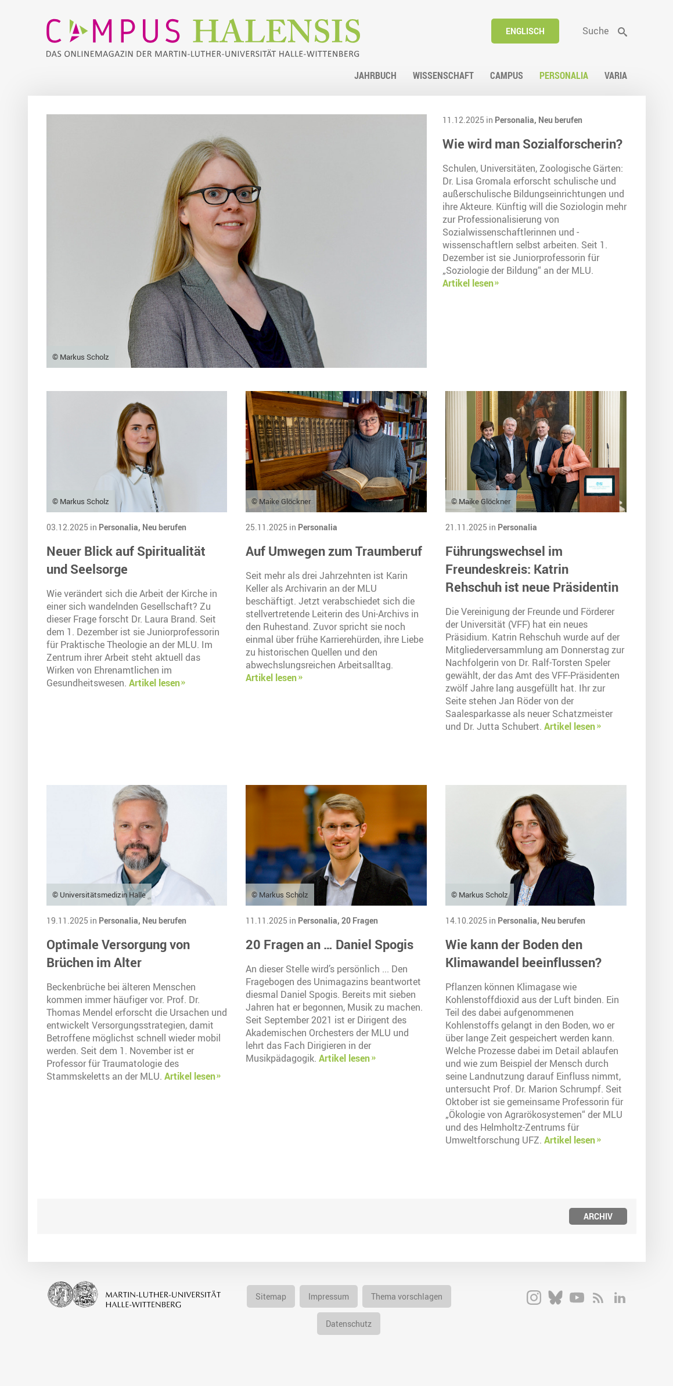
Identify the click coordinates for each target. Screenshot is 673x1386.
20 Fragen (359, 920)
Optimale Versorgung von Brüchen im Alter (118, 953)
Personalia (317, 527)
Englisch (525, 31)
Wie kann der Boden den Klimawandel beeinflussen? (523, 953)
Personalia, (516, 119)
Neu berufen (560, 119)
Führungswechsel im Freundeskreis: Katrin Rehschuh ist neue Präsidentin (531, 569)
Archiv (598, 1216)
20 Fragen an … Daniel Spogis (329, 944)
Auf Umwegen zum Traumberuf (334, 551)
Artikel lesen (468, 283)
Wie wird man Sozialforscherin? (532, 144)
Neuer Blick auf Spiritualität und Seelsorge (126, 560)
